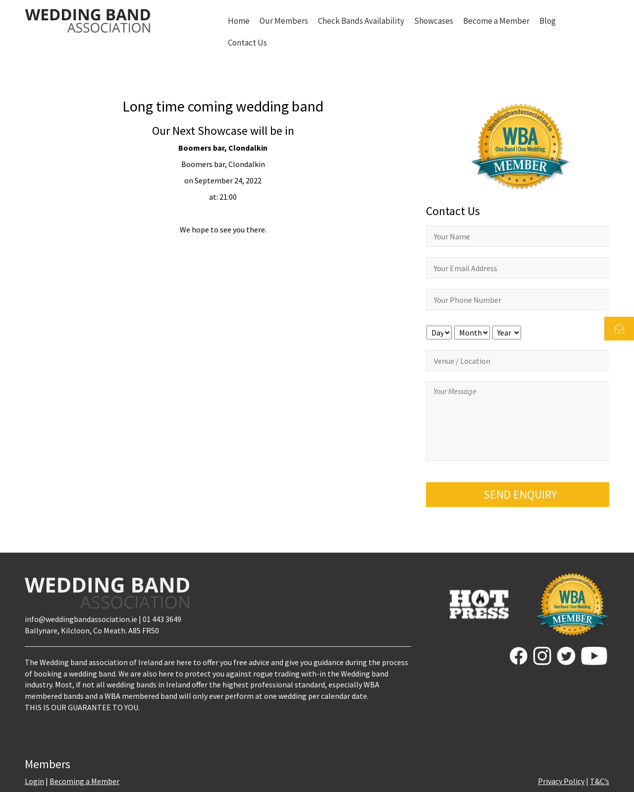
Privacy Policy (561, 781)
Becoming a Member (84, 781)
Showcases (433, 20)
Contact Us (247, 42)
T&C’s (599, 781)
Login (34, 781)
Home (239, 20)
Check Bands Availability (361, 20)
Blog (547, 20)
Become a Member (496, 20)
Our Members (284, 20)
